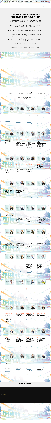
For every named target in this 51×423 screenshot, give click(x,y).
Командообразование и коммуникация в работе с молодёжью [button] (9, 167)
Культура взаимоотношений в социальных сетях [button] (41, 290)
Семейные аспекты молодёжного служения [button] (41, 166)
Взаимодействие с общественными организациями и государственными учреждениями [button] (41, 366)
